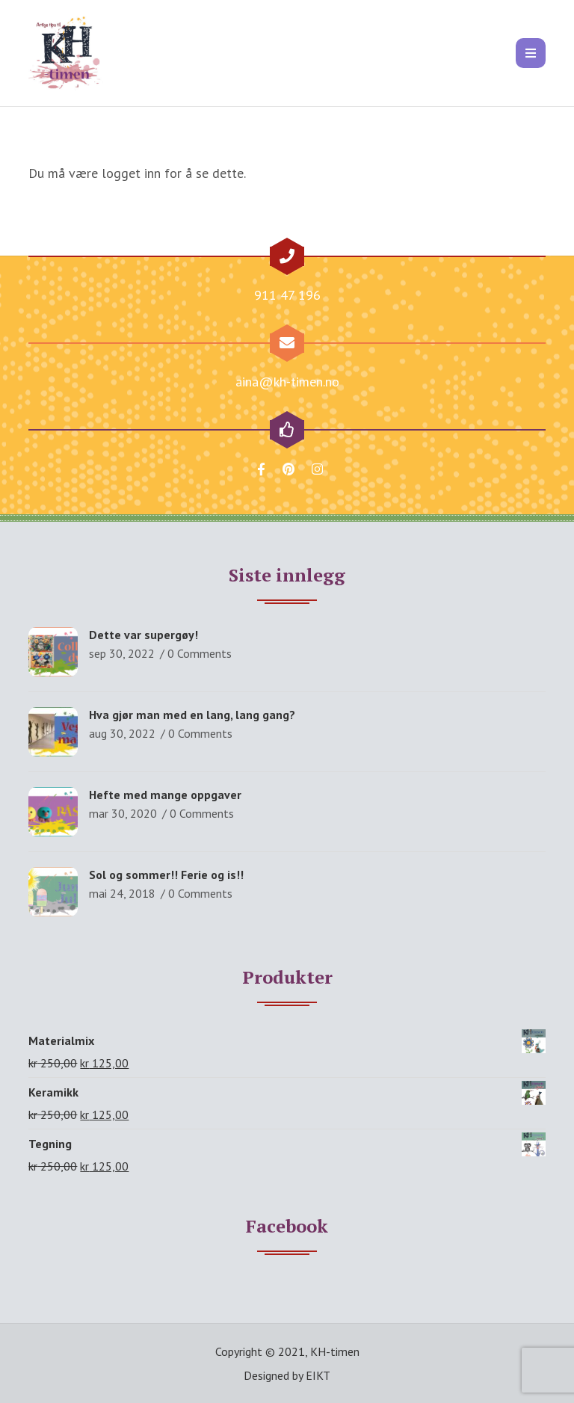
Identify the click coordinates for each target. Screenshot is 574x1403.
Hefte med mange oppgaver (165, 794)
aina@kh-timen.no (287, 381)
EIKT (318, 1375)
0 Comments (199, 653)
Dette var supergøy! (143, 634)
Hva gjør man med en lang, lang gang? (192, 714)
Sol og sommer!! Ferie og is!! (166, 874)
